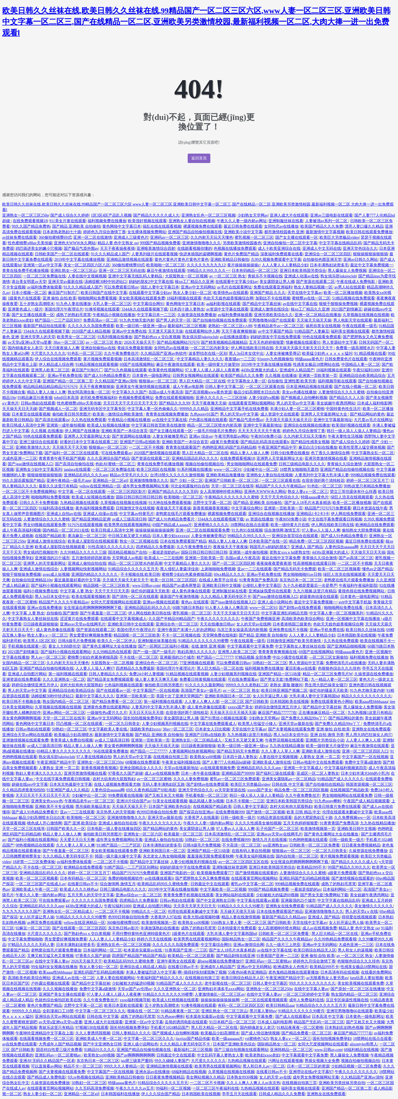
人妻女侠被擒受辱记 (283, 353)
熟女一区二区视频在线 (139, 541)
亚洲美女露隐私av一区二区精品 (289, 779)
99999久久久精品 (193, 409)
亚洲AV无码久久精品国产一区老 (47, 1061)
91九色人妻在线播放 (73, 304)
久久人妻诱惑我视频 (92, 1033)
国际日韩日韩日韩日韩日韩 (139, 497)
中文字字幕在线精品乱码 (340, 243)
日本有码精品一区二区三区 (255, 271)
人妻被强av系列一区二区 (327, 221)
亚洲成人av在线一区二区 (73, 978)
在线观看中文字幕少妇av (236, 282)
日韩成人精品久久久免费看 (282, 1094)
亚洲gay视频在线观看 (161, 602)
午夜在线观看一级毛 (359, 326)
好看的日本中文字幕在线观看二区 (89, 442)
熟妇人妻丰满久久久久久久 (38, 773)
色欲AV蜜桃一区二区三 (115, 464)
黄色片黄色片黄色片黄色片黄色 (182, 259)
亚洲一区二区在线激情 (92, 237)
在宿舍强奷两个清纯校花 (323, 480)
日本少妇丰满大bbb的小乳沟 (365, 773)
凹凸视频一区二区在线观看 (80, 724)
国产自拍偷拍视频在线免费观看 (220, 320)
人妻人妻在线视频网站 (115, 978)
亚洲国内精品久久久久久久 (95, 574)
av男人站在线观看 (349, 287)
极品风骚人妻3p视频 (206, 801)
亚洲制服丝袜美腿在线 (157, 641)
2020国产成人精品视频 (91, 331)
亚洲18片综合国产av (133, 801)
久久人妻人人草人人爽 (280, 751)
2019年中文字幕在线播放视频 (79, 259)
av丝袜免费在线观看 (19, 237)
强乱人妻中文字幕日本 (159, 287)
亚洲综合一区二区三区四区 (328, 254)
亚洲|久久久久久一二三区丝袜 (221, 398)
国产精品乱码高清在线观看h (264, 442)
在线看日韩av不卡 (82, 884)
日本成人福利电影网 (374, 403)
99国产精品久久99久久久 (349, 867)
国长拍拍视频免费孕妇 (142, 718)
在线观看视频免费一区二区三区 (46, 1039)
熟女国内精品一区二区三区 (66, 702)
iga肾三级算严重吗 (137, 1061)
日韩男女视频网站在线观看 (195, 376)
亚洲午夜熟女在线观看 (176, 961)
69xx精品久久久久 (229, 574)
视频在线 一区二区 (143, 1011)
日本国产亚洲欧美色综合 (169, 806)
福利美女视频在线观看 (350, 331)
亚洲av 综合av (201, 436)
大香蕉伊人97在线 (165, 917)
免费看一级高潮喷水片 (355, 348)
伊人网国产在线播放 (82, 431)
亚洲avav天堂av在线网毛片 (83, 624)
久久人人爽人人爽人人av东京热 (253, 1083)
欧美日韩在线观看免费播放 (369, 232)
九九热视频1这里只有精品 (369, 713)
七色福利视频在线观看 (123, 685)
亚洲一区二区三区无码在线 (122, 271)
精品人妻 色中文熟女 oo (118, 243)
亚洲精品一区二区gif (110, 480)
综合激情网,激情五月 (282, 530)
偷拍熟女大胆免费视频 (361, 530)
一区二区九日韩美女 (122, 724)
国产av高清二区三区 (356, 558)
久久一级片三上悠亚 (283, 945)
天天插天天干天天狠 (69, 447)
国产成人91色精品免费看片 (107, 376)
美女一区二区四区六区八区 (87, 265)
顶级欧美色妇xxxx (145, 729)
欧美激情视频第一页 (317, 829)
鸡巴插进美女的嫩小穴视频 (38, 248)
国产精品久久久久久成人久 (156, 215)
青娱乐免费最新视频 (134, 348)
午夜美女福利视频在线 (181, 762)
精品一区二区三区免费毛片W (328, 674)
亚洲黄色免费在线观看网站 (106, 707)
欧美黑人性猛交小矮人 (257, 724)
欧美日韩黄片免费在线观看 (337, 806)
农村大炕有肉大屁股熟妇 (81, 685)
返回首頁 (199, 158)
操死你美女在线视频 (323, 326)
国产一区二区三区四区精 (233, 563)
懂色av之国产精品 (377, 569)
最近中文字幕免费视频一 (371, 265)
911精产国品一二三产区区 (118, 845)
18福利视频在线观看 (184, 298)
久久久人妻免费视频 (190, 779)
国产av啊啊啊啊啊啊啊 (135, 1055)
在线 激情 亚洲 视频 (208, 646)
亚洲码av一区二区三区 (169, 237)
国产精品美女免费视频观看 (110, 679)
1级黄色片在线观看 (24, 298)
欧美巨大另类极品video (339, 237)
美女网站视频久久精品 (205, 1077)
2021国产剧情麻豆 (346, 309)
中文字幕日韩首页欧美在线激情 (158, 425)
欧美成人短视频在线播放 (108, 425)
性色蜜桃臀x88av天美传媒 (30, 243)
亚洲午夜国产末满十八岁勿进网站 (186, 630)
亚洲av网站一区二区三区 (64, 713)
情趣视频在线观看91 (303, 342)
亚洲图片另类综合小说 (324, 740)
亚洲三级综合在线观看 (38, 442)
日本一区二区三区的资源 (308, 1066)
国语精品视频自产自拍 (127, 552)
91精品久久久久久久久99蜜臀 (203, 641)
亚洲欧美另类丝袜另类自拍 (342, 1083)
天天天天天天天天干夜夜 (259, 431)
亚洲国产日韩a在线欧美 (140, 442)
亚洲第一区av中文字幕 (42, 265)
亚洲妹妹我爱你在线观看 (269, 591)
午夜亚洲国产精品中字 (277, 447)
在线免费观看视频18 (30, 221)
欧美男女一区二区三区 (76, 337)
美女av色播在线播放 (299, 392)
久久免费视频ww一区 (352, 818)
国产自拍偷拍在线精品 (324, 784)
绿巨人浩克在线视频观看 (352, 497)
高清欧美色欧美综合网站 (302, 619)
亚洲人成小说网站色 (275, 602)
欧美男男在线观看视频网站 (127, 525)
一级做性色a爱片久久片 (107, 713)
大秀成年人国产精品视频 (60, 1044)
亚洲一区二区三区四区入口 (365, 751)
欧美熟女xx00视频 (205, 757)
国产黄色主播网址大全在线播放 (109, 646)
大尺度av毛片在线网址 (373, 420)
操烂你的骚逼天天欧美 (150, 591)
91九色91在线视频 (247, 530)
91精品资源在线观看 (274, 818)
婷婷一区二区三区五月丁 (367, 480)
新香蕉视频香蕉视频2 (211, 508)
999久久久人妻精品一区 (124, 1066)
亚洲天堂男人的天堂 (37, 337)
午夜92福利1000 (366, 370)
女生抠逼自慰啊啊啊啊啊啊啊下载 (93, 608)
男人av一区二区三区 (48, 657)
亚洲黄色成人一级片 (25, 309)
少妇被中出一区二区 (260, 469)
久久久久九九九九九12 (206, 265)
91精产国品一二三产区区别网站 (131, 867)
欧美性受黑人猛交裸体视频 (362, 447)
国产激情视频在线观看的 (256, 873)
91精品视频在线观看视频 (96, 364)
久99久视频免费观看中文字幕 (276, 259)
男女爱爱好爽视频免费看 (90, 635)
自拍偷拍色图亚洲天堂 (322, 259)
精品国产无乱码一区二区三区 (319, 1022)
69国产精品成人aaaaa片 (172, 525)
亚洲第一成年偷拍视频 (65, 425)
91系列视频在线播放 (114, 337)
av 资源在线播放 (260, 519)
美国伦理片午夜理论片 (63, 309)
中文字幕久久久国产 (129, 392)
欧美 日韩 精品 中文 (304, 812)
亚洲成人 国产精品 (307, 547)
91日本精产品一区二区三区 (232, 1022)
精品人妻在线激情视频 (240, 917)
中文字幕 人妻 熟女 (76, 591)
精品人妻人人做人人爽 (46, 392)
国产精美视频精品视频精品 (224, 342)
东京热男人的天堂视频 (115, 812)
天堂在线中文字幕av (304, 293)
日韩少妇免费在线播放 (290, 453)
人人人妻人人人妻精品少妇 (285, 265)
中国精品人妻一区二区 (360, 364)
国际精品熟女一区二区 (241, 939)
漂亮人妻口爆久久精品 (364, 226)
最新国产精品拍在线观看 (44, 326)
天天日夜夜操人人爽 (61, 348)
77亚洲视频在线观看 (196, 663)
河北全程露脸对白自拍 (190, 486)
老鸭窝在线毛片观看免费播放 (181, 514)
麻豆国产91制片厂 (63, 293)
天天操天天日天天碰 (19, 409)
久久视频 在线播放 (281, 376)
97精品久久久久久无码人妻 (31, 945)
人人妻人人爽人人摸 (201, 702)
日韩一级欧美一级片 (238, 818)
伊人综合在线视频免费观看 (58, 359)
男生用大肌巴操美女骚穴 (326, 685)
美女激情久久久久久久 (373, 906)
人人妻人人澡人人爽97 (94, 668)
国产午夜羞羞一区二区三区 (103, 613)
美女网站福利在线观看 (234, 895)
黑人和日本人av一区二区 (264, 1066)
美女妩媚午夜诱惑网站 (335, 403)
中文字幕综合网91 (148, 304)
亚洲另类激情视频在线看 (326, 458)
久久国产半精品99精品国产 (171, 619)
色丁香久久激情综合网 (330, 453)
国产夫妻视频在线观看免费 (291, 729)
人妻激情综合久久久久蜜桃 (341, 392)
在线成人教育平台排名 (218, 580)
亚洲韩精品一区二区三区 (291, 1050)
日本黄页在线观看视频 (31, 414)
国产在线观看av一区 (113, 690)
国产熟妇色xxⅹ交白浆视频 (157, 337)
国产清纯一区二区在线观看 (135, 597)
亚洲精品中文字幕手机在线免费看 (239, 409)
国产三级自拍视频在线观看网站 (241, 1050)
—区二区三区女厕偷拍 (328, 657)
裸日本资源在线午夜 (370, 508)
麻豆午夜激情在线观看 (166, 271)
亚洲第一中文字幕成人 (303, 768)
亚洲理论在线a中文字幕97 (311, 1072)
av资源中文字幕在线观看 (227, 309)
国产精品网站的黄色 (367, 414)
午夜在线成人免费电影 (356, 282)
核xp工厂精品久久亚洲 (194, 282)
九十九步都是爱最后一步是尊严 (310, 585)
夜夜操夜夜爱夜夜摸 (273, 563)
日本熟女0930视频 (242, 1077)
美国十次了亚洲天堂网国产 (179, 696)
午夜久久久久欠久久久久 (218, 619)
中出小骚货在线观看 (290, 657)
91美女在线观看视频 (170, 801)
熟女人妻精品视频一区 (313, 287)
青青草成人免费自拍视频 (71, 740)
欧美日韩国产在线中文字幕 (104, 293)
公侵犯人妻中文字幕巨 (261, 585)
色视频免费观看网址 (136, 398)
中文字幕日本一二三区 (156, 315)
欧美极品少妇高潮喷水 (73, 735)
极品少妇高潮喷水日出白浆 (257, 392)
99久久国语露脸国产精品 (23, 480)
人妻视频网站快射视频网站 (83, 569)
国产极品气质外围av (81, 248)
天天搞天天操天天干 (129, 806)
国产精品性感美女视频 (310, 442)
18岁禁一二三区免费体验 (33, 862)
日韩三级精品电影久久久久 (302, 464)
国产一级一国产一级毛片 (154, 652)
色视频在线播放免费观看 (235, 248)
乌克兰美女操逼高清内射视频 (242, 630)
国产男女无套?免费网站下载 (284, 679)
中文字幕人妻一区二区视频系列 (337, 613)
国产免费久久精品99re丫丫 (304, 718)
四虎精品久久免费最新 (155, 547)
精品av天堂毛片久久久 (129, 475)
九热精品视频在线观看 (79, 503)
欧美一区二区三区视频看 (339, 569)
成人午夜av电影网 (188, 387)
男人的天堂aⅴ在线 (361, 911)
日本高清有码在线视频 (339, 972)
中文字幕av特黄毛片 (136, 514)
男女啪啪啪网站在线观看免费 (252, 464)
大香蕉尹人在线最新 (201, 818)
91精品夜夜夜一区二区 (180, 1011)
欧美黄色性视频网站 (165, 370)
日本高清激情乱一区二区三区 (149, 359)
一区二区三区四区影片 (126, 492)
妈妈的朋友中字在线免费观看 (275, 337)
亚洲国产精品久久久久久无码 (173, 492)
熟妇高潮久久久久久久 (196, 652)
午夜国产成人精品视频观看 (366, 801)
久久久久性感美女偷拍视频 (258, 823)
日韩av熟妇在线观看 (38, 403)
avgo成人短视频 (56, 574)
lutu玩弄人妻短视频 (366, 978)
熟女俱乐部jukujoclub (338, 276)
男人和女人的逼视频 (355, 950)
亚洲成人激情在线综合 (269, 309)
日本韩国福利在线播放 (120, 1094)
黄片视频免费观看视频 (102, 359)
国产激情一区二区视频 (265, 812)
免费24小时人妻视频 (146, 674)
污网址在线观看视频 (285, 1061)
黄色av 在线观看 (195, 602)
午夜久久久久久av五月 (135, 1088)
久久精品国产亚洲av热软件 (163, 353)
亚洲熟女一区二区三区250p (25, 215)
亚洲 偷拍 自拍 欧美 (60, 298)
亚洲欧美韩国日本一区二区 (228, 696)
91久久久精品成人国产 (110, 254)
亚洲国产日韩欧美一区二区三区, (232, 480)
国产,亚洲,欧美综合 (80, 823)
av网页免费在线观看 (44, 923)
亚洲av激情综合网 (248, 945)
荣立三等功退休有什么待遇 (353, 492)
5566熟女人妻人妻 (226, 923)
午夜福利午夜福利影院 (358, 585)
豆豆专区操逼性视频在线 (347, 1000)
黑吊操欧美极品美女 (92, 806)
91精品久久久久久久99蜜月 (241, 906)
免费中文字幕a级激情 (363, 762)
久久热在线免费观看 (88, 420)
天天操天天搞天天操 (314, 320)
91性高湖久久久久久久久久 (111, 547)
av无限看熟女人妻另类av (327, 978)
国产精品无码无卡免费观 (294, 569)
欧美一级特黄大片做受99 (218, 364)
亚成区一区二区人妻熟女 (318, 773)
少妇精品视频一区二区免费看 (356, 1066)
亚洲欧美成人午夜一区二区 (35, 889)
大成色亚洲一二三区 (19, 458)
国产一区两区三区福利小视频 (164, 646)
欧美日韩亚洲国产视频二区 (284, 690)
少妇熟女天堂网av (252, 215)
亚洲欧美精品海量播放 (225, 475)
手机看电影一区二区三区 (206, 795)
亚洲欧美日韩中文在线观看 (131, 624)
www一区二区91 (227, 469)
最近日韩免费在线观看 (243, 226)
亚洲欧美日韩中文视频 (221, 585)
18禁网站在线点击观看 (249, 525)
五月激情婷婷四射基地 (91, 558)
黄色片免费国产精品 (241, 254)
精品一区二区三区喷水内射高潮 (214, 425)
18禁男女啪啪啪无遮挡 (299, 469)
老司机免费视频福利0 (98, 398)
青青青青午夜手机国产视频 (62, 458)
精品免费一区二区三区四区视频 (316, 541)
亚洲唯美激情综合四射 (156, 248)
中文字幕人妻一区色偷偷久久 (152, 409)
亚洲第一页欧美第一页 (317, 376)
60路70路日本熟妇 (187, 608)
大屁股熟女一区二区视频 (186, 276)
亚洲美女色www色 (46, 801)
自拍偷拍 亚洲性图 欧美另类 (292, 381)
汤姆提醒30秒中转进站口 (105, 282)
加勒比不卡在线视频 (272, 298)
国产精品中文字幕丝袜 (261, 304)
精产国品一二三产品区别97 (58, 320)
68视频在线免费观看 (142, 762)
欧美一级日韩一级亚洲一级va (141, 326)
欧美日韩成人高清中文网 (23, 425)
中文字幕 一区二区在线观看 (82, 492)
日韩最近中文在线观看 (209, 884)
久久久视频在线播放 (60, 989)
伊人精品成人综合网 (56, 364)
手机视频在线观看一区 (27, 646)
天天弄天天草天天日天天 (194, 906)
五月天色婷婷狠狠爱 (266, 342)
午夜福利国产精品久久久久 (160, 978)
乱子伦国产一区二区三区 (277, 829)
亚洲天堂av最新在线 (65, 282)
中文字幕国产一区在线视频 (156, 690)
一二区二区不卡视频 (146, 447)
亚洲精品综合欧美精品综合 (362, 376)
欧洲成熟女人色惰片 (290, 967)
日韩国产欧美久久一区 (65, 829)
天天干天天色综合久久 (279, 497)
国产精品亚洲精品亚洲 (91, 519)
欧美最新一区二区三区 (183, 834)
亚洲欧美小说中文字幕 (243, 232)
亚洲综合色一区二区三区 (177, 624)
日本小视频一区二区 (29, 293)
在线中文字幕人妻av (52, 961)
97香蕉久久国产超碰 (125, 773)
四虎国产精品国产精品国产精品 (139, 956)
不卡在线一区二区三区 (138, 657)
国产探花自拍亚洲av (196, 812)
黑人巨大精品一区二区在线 (202, 381)
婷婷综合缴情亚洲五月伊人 (35, 685)
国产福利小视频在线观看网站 (56, 585)
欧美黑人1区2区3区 (39, 641)
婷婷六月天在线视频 (154, 939)
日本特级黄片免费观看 (237, 928)
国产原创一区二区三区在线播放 (358, 989)
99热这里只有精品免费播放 (367, 486)
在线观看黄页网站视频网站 (251, 403)
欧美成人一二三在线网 (163, 558)
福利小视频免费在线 (40, 591)
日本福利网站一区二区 (342, 889)
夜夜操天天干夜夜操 (173, 508)
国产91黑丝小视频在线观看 (223, 718)
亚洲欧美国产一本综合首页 (124, 431)
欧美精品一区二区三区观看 (191, 956)
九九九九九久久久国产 (21, 911)
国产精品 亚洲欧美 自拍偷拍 (76, 226)
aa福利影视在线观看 (223, 304)
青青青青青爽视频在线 (277, 652)
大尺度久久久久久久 (48, 353)
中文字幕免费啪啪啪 (25, 939)
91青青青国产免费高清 (258, 580)
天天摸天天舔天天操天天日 (288, 420)
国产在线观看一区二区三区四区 (79, 928)
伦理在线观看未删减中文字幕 (347, 812)
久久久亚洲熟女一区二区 (64, 679)
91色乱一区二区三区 (84, 353)
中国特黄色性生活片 (343, 409)
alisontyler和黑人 (364, 1044)
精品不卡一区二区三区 (83, 1066)
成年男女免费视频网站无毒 (145, 486)
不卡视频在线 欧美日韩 (140, 574)
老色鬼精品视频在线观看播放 (293, 972)
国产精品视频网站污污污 (178, 342)
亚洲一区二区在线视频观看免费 (203, 530)
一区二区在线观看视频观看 (264, 1000)
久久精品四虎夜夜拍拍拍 (23, 790)
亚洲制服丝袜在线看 (285, 221)
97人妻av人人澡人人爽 (321, 530)
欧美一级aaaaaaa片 (227, 1039)
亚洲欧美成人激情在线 (321, 751)
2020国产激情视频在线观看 (157, 453)
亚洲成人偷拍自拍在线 (87, 563)
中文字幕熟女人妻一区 (246, 381)
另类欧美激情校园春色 (242, 243)
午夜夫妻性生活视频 (345, 436)
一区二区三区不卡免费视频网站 (29, 492)
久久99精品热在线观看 (112, 652)
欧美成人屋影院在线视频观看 (93, 541)
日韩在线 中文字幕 (288, 784)
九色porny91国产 (204, 414)
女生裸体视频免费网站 (146, 232)
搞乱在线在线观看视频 (162, 226)
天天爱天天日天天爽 (77, 840)
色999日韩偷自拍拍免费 (157, 812)
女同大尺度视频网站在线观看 (116, 602)
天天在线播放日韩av (217, 624)
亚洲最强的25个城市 (52, 558)
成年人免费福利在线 (306, 1000)
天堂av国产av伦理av (134, 989)
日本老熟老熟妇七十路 (62, 232)
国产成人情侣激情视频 (260, 1033)
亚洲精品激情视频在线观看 (129, 259)
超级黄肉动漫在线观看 (319, 597)
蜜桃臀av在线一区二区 (311, 298)
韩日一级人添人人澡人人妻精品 (354, 431)
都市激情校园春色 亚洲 (284, 232)
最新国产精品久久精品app (284, 917)
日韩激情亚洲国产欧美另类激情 (294, 641)
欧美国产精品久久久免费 (321, 226)
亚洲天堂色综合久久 (360, 248)
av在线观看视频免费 (217, 768)
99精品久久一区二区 (148, 911)
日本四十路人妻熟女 (187, 309)
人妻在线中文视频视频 (87, 276)
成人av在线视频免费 (162, 773)
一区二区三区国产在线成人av (40, 884)
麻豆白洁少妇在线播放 (317, 447)
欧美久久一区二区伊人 (116, 641)
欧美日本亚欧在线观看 (123, 1005)
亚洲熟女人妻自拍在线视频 (192, 221)
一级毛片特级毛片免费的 (215, 431)
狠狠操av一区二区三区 (158, 381)
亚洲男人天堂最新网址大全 (324, 414)
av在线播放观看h (234, 337)
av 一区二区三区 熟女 (227, 276)
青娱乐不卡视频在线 (265, 276)
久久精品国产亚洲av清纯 (116, 381)
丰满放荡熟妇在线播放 (159, 928)
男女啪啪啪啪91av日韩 (302, 574)
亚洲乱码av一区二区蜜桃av (268, 961)
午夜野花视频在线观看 (284, 740)
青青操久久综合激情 (344, 464)
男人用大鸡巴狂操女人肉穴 (368, 735)
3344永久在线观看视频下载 (144, 309)
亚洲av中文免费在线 (129, 331)
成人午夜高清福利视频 (21, 530)
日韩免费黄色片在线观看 (346, 359)
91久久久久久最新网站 (204, 685)
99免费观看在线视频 (125, 795)
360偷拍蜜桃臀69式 (55, 237)
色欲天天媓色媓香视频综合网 (228, 298)
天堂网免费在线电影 (219, 635)
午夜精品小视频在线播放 (114, 315)
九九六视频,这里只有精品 (315, 591)
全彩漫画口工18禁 (58, 1011)
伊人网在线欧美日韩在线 (252, 348)
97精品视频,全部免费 (253, 657)
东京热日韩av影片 (123, 928)
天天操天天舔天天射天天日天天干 (304, 348)
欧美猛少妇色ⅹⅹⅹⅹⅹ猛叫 (327, 353)
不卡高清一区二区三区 (241, 845)
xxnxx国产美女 (240, 707)
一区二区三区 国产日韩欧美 (244, 702)
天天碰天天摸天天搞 (237, 911)
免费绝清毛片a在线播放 (346, 663)
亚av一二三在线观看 (254, 569)
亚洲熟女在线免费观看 (371, 729)
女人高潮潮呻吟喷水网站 (221, 492)
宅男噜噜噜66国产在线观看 (271, 320)
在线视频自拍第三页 (170, 757)
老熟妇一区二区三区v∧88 (230, 326)
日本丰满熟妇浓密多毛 (329, 265)
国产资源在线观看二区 (315, 282)
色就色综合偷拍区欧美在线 (58, 1000)
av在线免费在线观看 (19, 1044)
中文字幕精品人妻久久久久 (200, 359)
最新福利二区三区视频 (186, 326)
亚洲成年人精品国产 (296, 370)
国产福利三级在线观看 (275, 773)
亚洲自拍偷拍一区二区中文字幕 (290, 243)
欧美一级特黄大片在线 (290, 525)
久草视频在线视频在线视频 (366, 315)
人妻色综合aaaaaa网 (341, 547)
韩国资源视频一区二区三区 (369, 784)
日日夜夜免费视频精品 (361, 845)
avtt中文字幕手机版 (355, 602)
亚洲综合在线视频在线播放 (307, 425)
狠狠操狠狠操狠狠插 (370, 254)
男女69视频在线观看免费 (44, 525)
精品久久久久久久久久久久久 (366, 696)
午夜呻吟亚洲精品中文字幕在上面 (44, 1033)
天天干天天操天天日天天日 (236, 613)
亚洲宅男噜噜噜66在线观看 (349, 1011)
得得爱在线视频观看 (359, 917)
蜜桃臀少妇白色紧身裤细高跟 (187, 574)
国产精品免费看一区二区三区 (117, 702)
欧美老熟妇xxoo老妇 (262, 1055)
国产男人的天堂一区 (173, 320)
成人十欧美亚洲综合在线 (279, 248)
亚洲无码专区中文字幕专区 (102, 409)
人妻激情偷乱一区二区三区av (220, 994)
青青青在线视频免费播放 (167, 414)
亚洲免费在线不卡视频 (288, 630)
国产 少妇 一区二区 (186, 480)
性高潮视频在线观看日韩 (314, 563)
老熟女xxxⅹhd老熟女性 (289, 552)
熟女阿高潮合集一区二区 (89, 392)
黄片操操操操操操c (243, 265)
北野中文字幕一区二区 (212, 503)
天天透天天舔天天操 (165, 331)
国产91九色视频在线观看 (125, 370)
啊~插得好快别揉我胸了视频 (202, 972)
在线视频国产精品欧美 (349, 790)
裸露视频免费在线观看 (202, 226)
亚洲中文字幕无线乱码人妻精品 (135, 276)
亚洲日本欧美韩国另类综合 (303, 271)
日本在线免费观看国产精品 (183, 541)
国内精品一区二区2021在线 (66, 530)
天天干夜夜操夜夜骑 (117, 248)
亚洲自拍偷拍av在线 (98, 348)
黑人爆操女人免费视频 (347, 271)
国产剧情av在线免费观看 (300, 608)
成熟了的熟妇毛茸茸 (73, 315)
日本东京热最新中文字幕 (70, 784)
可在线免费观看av (116, 453)
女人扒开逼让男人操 (270, 696)
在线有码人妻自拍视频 (251, 851)
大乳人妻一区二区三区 (112, 304)
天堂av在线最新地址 (181, 768)
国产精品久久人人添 (346, 398)
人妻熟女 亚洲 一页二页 (320, 757)
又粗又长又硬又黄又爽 (243, 740)
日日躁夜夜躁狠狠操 (40, 624)
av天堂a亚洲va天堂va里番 (29, 342)
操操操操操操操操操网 (154, 530)
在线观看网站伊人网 (202, 331)
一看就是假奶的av (163, 552)
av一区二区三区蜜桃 (154, 779)
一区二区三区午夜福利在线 (215, 1088)
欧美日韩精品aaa (280, 1005)
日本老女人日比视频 (212, 729)
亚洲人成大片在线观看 (289, 215)
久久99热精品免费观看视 (335, 939)
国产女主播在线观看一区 (296, 237)
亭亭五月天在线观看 (239, 1094)
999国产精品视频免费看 (160, 243)
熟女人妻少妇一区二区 (192, 293)
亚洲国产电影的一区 (177, 873)
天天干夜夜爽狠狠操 (238, 331)
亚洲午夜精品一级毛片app (68, 480)
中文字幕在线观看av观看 (258, 900)
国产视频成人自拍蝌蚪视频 (304, 398)
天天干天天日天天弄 (112, 591)
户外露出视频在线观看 (207, 420)
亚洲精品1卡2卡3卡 (312, 514)
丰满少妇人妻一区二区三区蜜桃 (297, 409)
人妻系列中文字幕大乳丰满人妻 (322, 475)
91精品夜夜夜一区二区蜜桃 (300, 1028)
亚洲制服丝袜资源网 (229, 867)
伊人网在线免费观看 (348, 514)
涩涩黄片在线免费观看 (79, 619)
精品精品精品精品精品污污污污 (50, 387)
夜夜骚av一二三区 (240, 359)
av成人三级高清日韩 (129, 519)
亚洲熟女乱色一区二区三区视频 (208, 215)
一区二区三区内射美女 (209, 348)
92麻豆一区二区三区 (32, 928)
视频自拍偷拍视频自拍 (205, 464)
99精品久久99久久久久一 (208, 271)
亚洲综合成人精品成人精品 (143, 967)
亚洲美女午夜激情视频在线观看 (143, 387)
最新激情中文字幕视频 (325, 232)
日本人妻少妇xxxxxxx (170, 536)
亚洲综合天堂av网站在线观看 (27, 735)
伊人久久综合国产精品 (160, 1094)
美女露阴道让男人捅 (277, 282)
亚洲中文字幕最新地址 (332, 420)
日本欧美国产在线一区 (268, 541)
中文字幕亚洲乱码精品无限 (284, 613)
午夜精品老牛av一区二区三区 (279, 326)
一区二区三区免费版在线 (44, 276)
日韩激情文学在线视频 (135, 508)
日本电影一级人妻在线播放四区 (114, 829)
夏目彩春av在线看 (300, 668)
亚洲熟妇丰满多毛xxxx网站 (221, 989)
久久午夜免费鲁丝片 (121, 353)
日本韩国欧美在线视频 (356, 635)
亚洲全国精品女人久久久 (141, 768)
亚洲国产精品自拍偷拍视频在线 (195, 232)
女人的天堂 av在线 (275, 1077)
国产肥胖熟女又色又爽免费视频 (202, 878)
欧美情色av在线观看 (230, 293)
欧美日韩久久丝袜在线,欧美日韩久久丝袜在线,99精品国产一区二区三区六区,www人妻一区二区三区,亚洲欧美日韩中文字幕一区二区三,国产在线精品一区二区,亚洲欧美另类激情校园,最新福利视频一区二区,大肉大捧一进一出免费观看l (196, 21)
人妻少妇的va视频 (263, 398)
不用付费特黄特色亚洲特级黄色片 (141, 934)
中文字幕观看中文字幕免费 (250, 646)
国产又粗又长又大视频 (164, 795)
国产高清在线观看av (52, 420)
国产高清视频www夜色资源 (208, 392)
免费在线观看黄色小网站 (331, 702)
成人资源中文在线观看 (279, 414)
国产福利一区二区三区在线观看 (72, 453)
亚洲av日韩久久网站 (360, 259)
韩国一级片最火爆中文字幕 (118, 856)
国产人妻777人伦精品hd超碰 (226, 762)
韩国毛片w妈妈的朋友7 (269, 547)
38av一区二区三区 (68, 342)
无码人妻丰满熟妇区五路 (163, 784)
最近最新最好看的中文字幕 (77, 580)
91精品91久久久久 (99, 1050)
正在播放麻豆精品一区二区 (322, 713)
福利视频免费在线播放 (107, 221)
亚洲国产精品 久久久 (268, 293)
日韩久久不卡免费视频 (38, 503)
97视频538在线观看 (91, 1028)
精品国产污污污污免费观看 (328, 508)
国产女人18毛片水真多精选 (307, 503)
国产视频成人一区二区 (58, 409)
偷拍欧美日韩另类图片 (71, 414)
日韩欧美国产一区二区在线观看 (62, 254)
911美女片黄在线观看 (67, 221)
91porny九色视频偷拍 (275, 359)
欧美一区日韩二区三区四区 (173, 580)
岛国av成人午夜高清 (165, 392)
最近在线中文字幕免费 (281, 558)
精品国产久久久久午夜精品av (280, 486)
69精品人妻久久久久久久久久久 (64, 751)
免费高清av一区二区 (100, 320)
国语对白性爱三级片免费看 (59, 1050)
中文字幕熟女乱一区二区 (372, 453)
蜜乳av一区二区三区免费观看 (235, 779)
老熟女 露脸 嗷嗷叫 (286, 685)
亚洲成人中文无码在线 (321, 248)
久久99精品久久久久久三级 (83, 552)
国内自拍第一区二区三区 (297, 856)
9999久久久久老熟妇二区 (247, 685)
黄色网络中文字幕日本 (121, 226)
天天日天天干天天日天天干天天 (130, 403)
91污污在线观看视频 (85, 525)
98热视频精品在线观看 (34, 845)
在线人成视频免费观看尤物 (117, 784)
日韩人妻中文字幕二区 (224, 387)
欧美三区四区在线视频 (156, 469)
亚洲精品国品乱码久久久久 (195, 458)
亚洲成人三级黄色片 (131, 237)
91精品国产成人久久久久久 (340, 779)
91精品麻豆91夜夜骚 (34, 398)
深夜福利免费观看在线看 (281, 254)
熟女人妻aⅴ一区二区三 (308, 492)
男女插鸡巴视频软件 (40, 552)
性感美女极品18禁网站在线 (316, 364)
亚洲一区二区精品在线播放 (318, 315)
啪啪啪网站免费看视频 (97, 298)
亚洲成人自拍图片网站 (27, 674)
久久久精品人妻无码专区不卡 (226, 597)
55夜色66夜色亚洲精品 (247, 972)
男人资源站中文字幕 (339, 342)
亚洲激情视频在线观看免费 (25, 740)
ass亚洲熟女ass (275, 845)
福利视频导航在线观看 (337, 381)
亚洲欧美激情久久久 (32, 447)
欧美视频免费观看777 (215, 873)
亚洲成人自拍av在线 (63, 514)
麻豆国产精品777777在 (277, 713)
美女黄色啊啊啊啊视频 (21, 718)
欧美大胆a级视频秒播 (201, 917)
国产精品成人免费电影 (46, 1077)
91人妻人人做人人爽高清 (226, 608)
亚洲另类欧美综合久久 (273, 315)
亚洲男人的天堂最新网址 (44, 563)
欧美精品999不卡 (311, 867)
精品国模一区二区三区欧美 (107, 585)
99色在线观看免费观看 (321, 337)
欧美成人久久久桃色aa (79, 889)
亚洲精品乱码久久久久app (86, 475)
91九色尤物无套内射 (136, 320)
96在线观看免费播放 (110, 751)
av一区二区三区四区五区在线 (243, 862)
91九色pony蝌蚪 (327, 801)
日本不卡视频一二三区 (245, 801)
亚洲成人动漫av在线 (301, 276)
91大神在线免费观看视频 (169, 503)
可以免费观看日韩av (121, 287)
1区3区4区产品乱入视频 (111, 215)
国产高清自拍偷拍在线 (74, 464)
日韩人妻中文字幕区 (250, 806)
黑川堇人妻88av (263, 1011)
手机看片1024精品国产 (169, 1028)
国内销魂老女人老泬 (25, 348)
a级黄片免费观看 (224, 442)
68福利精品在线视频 (361, 1050)
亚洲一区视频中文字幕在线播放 (353, 619)
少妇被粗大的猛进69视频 (277, 895)
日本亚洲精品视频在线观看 (309, 387)
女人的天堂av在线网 (253, 624)
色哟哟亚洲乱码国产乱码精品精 (229, 447)
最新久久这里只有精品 (58, 486)
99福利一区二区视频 (173, 1088)
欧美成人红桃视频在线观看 (175, 1000)
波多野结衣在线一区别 (207, 353)
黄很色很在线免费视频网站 (362, 591)
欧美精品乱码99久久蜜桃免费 (163, 884)
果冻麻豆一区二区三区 (87, 536)
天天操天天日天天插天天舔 (233, 713)
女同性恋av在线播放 (281, 226)
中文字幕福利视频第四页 (345, 768)
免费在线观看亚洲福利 (272, 287)
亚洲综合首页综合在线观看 (295, 536)
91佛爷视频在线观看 (102, 309)
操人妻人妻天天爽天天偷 (156, 679)
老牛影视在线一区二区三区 (228, 983)
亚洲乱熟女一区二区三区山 (73, 271)
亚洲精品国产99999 (237, 773)
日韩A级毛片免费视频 (77, 641)
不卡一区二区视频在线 (181, 635)
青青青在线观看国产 (183, 447)
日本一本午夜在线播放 (200, 773)
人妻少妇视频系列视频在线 (233, 674)
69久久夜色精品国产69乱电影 (151, 790)
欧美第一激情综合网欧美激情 (118, 414)
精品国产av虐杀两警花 (181, 585)
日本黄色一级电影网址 (151, 376)
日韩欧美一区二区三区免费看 (314, 845)
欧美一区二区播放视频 (343, 293)
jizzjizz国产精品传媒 (193, 1039)
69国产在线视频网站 (137, 364)
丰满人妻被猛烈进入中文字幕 (151, 972)
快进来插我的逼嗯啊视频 (200, 254)
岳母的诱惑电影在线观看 (186, 1022)
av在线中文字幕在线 (300, 304)
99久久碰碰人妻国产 (172, 1061)
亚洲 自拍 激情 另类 (327, 735)
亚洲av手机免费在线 (65, 376)
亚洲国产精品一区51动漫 (279, 674)
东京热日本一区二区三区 (300, 580)
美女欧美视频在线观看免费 (142, 298)
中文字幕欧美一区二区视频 (223, 889)
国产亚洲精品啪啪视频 (346, 646)
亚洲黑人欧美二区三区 (50, 370)
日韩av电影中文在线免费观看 (318, 762)
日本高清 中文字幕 (328, 1016)
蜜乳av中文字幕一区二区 (252, 884)
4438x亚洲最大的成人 (259, 370)
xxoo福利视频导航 (135, 1000)
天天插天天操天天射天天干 (125, 580)
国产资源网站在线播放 (131, 436)
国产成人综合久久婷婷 (69, 215)
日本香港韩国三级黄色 (292, 624)
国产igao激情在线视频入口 (30, 464)
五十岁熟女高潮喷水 (36, 304)
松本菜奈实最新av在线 (143, 950)
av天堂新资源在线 (230, 790)
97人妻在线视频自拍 (94, 757)
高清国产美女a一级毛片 (201, 690)
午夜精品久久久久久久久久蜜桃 (232, 497)
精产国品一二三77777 (215, 657)
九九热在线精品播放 (286, 746)
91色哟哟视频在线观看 (308, 840)
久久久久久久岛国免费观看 (91, 326)
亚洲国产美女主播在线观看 (62, 994)
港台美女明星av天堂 (29, 282)
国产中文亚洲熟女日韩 (215, 900)
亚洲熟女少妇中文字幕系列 (38, 469)
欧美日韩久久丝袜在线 (365, 630)
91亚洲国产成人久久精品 (67, 790)
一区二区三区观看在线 (265, 387)
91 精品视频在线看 (370, 353)
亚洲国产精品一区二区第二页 (68, 381)
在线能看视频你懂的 (194, 248)
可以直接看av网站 (46, 1066)
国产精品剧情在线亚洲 (235, 956)
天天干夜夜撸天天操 (209, 403)
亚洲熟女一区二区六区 (143, 834)
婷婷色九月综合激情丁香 (104, 232)
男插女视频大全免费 (322, 1061)
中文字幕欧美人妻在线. (108, 729)
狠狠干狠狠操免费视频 (338, 304)
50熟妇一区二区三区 (269, 663)
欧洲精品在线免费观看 (374, 525)
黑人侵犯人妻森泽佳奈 (179, 569)
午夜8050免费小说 (266, 436)
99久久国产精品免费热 (31, 226)
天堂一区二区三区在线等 (232, 486)
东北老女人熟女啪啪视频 (164, 856)
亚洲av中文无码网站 (198, 287)
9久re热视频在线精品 (86, 1077)
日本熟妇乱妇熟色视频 (344, 1028)
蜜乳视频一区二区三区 (254, 237)
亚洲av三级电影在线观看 (331, 215)
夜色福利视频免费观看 (94, 508)
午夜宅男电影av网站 (231, 436)
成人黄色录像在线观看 (191, 591)
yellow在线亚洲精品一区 (100, 486)
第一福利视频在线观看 (67, 674)
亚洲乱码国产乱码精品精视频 (304, 878)
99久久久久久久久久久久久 (312, 983)
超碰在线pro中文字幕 (30, 784)
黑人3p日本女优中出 (246, 353)
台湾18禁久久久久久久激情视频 (177, 475)
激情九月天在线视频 (269, 840)
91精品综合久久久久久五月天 (133, 569)
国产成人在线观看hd (292, 1016)
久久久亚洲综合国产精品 (108, 458)
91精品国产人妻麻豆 (311, 331)
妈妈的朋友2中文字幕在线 (151, 282)
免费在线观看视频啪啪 (174, 398)
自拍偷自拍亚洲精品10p (32, 580)
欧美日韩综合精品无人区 (315, 950)
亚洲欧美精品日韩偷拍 (229, 259)
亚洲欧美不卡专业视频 (54, 806)
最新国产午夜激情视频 (179, 597)
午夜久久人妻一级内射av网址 (242, 221)
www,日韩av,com (146, 585)
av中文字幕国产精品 (275, 331)
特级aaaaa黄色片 (309, 359)
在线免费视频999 (229, 812)
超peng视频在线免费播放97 (220, 961)
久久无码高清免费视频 (94, 1088)
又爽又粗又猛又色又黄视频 (50, 956)
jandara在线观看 (77, 469)
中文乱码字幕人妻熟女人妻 (220, 1055)
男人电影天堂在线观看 (352, 320)
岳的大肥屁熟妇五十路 (313, 818)
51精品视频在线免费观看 (353, 298)
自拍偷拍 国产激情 (62, 613)
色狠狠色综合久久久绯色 (339, 668)
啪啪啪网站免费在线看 (344, 608)
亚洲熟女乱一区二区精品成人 (197, 740)
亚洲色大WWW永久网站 (75, 243)
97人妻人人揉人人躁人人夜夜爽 (212, 370)
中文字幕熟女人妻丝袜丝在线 (33, 619)
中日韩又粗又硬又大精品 (129, 536)
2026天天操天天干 (139, 342)
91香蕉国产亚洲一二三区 (186, 950)
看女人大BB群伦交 (64, 646)
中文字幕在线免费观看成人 (213, 724)
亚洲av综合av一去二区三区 (138, 895)
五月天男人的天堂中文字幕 (90, 895)
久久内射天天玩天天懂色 (211, 237)
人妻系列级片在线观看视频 (154, 254)
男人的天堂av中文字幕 (295, 403)
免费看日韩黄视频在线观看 (202, 679)
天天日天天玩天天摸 (146, 713)
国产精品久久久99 (174, 403)
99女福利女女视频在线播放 (54, 967)
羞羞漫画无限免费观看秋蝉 (210, 856)
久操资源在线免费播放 (196, 315)
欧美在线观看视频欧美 (91, 597)
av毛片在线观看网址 (234, 287)
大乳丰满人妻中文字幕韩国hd (314, 696)
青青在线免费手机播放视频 (25, 271)
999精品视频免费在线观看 (372, 475)
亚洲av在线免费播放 (44, 608)
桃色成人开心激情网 (44, 823)
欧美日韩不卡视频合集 (21, 702)
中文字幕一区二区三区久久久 (100, 1011)
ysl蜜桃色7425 (257, 1039)
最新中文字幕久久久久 (94, 696)
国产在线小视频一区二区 (355, 387)
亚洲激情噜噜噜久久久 (201, 243)
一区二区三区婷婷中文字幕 (306, 994)
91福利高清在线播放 (56, 508)
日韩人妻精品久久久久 (108, 674)
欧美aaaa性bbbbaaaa (371, 702)
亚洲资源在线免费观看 (21, 679)
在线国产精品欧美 (50, 536)
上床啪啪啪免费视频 (218, 569)
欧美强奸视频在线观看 (147, 221)
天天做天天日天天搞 (367, 552)
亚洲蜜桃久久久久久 (211, 525)
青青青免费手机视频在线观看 (188, 895)
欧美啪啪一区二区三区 (165, 265)
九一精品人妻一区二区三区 (334, 679)
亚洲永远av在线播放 (152, 1072)
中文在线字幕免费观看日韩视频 (335, 519)
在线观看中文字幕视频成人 (123, 619)
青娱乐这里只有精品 (56, 1028)
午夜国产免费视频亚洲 (260, 619)
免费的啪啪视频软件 (125, 878)
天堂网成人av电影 (127, 558)
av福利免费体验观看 (44, 287)
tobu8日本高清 (66, 398)
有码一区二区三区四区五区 (241, 1005)
